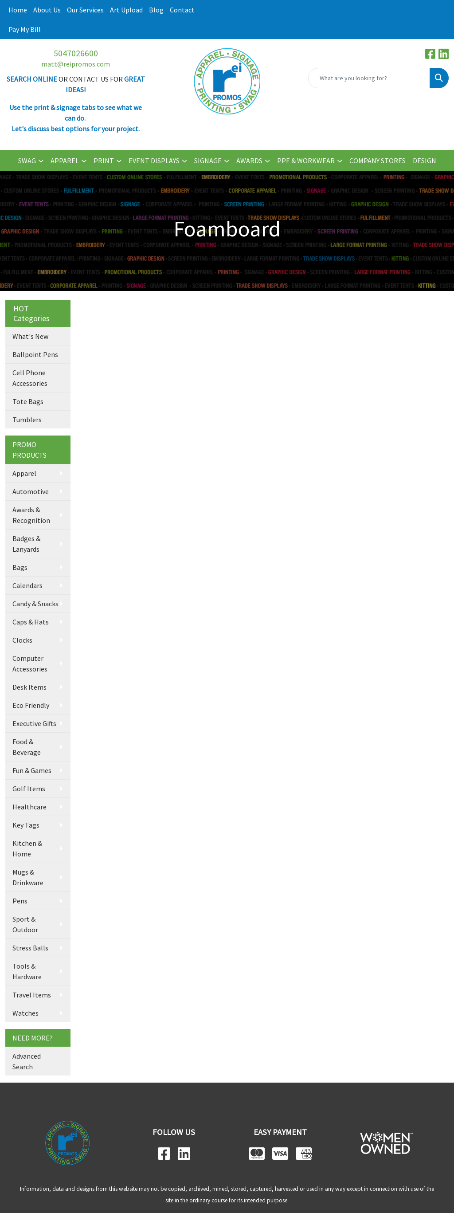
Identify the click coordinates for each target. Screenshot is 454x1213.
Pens (19, 900)
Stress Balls (30, 947)
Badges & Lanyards (26, 544)
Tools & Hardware (27, 971)
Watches (25, 1013)
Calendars (27, 585)
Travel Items (31, 994)
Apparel (24, 473)
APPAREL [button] (65, 160)
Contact (182, 9)
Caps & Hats (30, 621)
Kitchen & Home (27, 848)
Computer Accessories (29, 663)
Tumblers (27, 419)
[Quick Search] (369, 78)
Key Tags (25, 824)
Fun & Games (31, 770)
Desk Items (29, 687)
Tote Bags (27, 401)
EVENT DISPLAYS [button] (154, 160)
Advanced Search (26, 1061)
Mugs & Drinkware (27, 877)
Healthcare (29, 806)
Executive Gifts (34, 723)
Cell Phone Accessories (29, 378)
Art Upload (126, 9)
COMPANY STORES (377, 160)
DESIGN (424, 160)
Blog (156, 9)
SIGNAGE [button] (208, 160)
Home (17, 9)
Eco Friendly (30, 705)
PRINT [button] (104, 160)
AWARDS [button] (249, 160)
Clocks (22, 640)
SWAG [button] (27, 160)
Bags (19, 567)
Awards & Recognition (31, 515)
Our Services (85, 9)
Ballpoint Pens (35, 354)
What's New (30, 336)
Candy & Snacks (35, 603)
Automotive (30, 491)
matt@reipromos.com (75, 63)
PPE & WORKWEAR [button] (306, 160)
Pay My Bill (24, 29)
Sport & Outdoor (25, 924)
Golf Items (28, 788)
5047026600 (76, 53)
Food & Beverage (26, 747)
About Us (47, 9)
